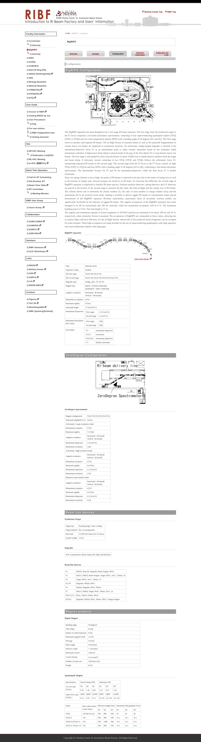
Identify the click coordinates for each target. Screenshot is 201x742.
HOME (67, 33)
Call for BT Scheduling (40, 177)
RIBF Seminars (36, 247)
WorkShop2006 (36, 307)
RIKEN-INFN (35, 285)
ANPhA (32, 277)
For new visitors (37, 128)
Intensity (36, 45)
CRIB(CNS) (34, 90)
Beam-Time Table (37, 185)
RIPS (31, 58)
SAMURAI (34, 66)
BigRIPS (33, 50)
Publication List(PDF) (43, 155)
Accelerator (34, 41)
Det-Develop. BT (37, 181)
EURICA (33, 229)
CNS (31, 273)
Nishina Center (36, 269)
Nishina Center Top (153, 12)
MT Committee (36, 189)
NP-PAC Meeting (37, 151)
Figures (32, 299)
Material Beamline (38, 86)
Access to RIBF (36, 112)
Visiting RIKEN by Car (39, 116)
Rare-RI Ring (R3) (37, 70)
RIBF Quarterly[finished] (41, 311)
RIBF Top (171, 12)
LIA (30, 281)
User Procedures (37, 119)
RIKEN (32, 265)
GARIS (32, 62)
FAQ (34, 124)
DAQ (31, 98)
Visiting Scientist (40, 137)
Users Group (35, 207)
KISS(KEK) (34, 94)
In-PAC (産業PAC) (37, 163)
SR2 (31, 78)
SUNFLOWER (35, 221)
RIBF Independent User (43, 133)
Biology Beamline (37, 82)
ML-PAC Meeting (37, 159)
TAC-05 (32, 303)
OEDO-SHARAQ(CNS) (39, 74)
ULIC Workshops (37, 251)
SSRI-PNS (34, 233)
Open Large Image (141, 259)
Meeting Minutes (41, 193)
